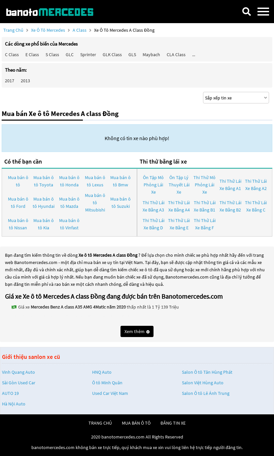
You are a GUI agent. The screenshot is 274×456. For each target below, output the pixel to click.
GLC (70, 54)
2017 (9, 81)
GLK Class (112, 54)
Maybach (151, 54)
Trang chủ (13, 30)
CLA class (176, 54)
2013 (25, 81)
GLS (132, 54)
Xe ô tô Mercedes (48, 30)
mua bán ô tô (136, 423)
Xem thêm (137, 331)
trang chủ (100, 423)
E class (32, 54)
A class (80, 30)
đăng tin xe (173, 423)
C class (12, 54)
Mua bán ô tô (18, 181)
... (193, 54)
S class (52, 54)
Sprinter (88, 54)
